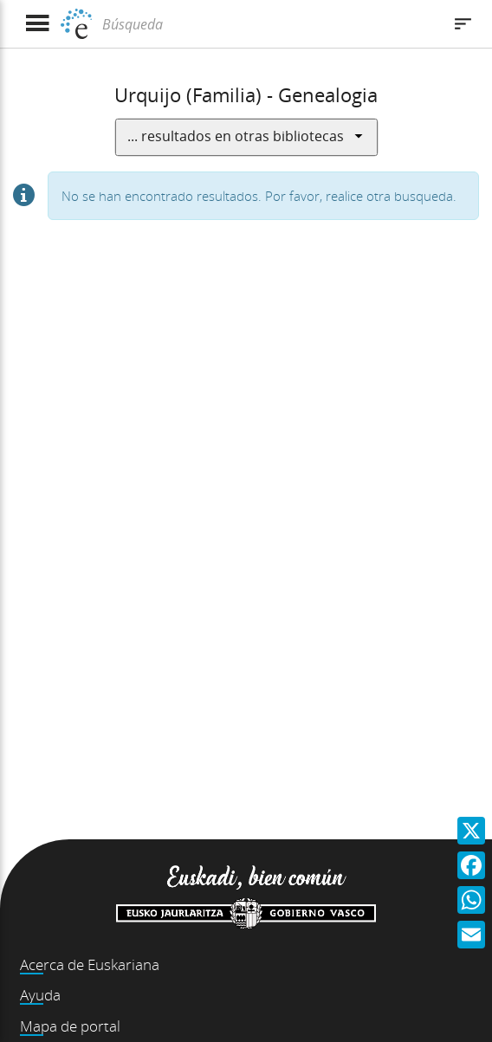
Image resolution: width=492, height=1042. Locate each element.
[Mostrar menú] (37, 24)
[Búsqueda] (270, 24)
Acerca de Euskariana (89, 964)
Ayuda (40, 995)
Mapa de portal (70, 1026)
